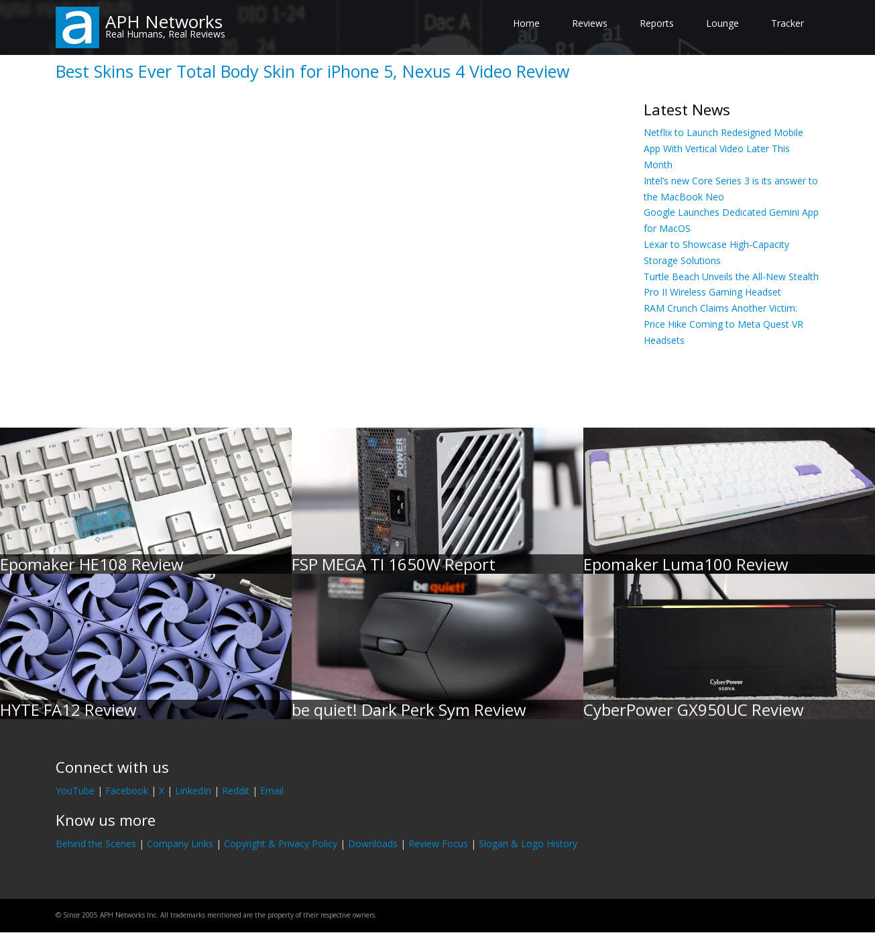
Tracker (787, 23)
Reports (657, 23)
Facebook (126, 790)
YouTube (75, 790)
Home (526, 23)
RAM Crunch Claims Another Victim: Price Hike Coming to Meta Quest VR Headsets (723, 324)
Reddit (235, 790)
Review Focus (438, 843)
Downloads (373, 843)
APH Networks (164, 21)
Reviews (589, 23)
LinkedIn (193, 790)
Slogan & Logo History (528, 843)
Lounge (722, 23)
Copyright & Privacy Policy (280, 843)
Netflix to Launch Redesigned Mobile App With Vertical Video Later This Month (723, 148)
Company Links (180, 843)
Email (272, 790)
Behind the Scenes (96, 843)
